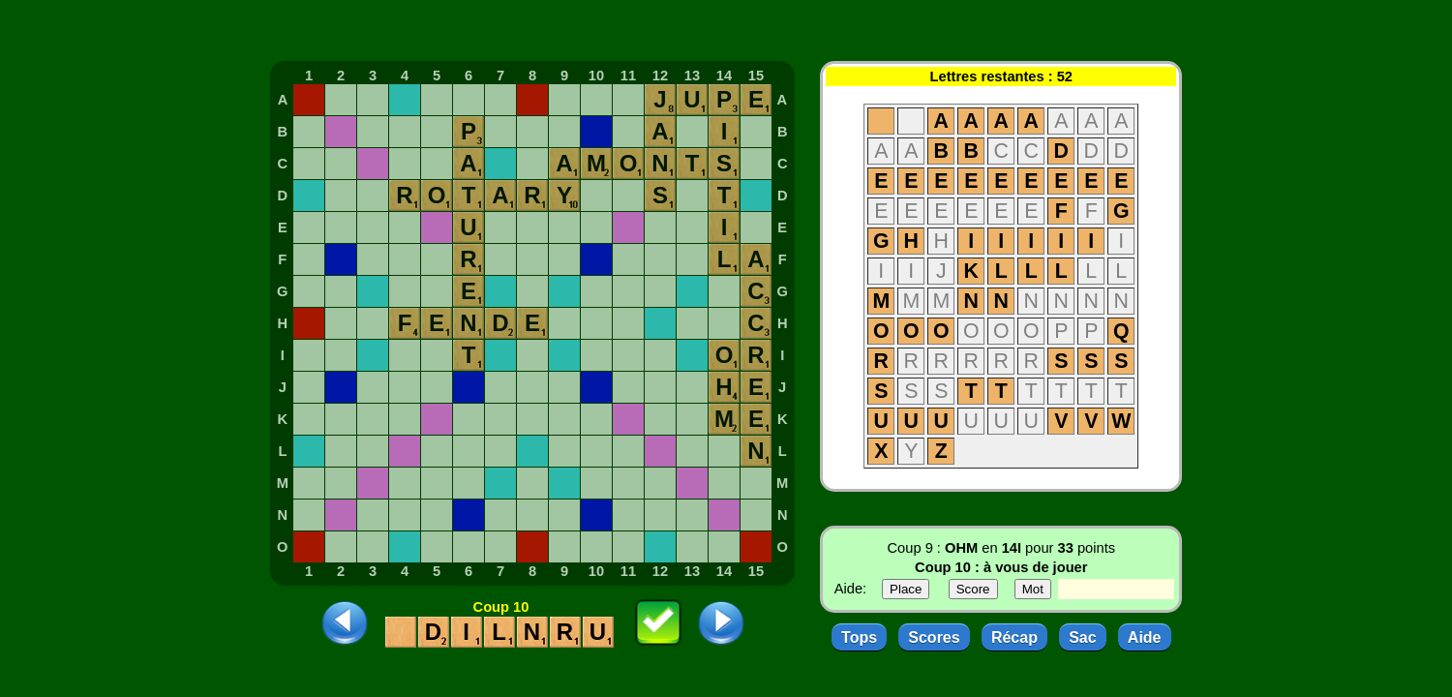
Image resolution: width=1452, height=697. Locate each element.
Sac (1082, 637)
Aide (1145, 637)
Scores (933, 637)
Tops (859, 637)
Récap (1014, 637)
